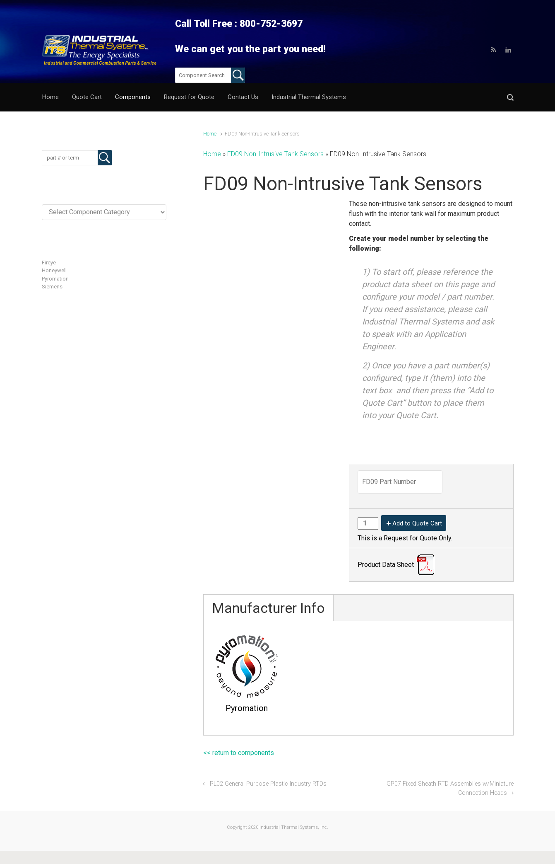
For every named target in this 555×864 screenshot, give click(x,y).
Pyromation (55, 279)
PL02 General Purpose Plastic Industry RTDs (268, 783)
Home (209, 134)
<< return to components (238, 753)
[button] (510, 97)
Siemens (52, 286)
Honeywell (54, 270)
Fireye (49, 262)
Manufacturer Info (268, 608)
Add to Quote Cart (417, 523)
